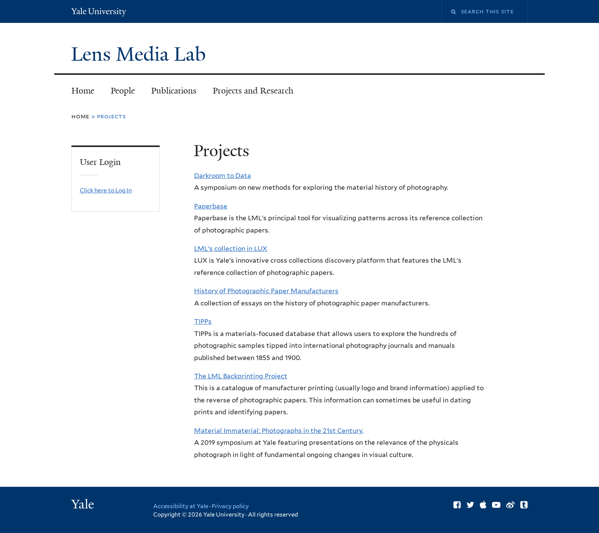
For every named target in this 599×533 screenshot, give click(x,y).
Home (82, 90)
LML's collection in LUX (230, 248)
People (123, 90)
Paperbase (210, 206)
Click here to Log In (106, 190)
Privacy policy (230, 506)
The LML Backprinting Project (240, 376)
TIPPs (203, 321)
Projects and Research (253, 90)
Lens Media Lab (141, 54)
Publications (173, 90)
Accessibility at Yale (180, 506)
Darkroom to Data (222, 175)
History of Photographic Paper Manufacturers (266, 291)
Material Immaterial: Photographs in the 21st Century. (278, 430)
